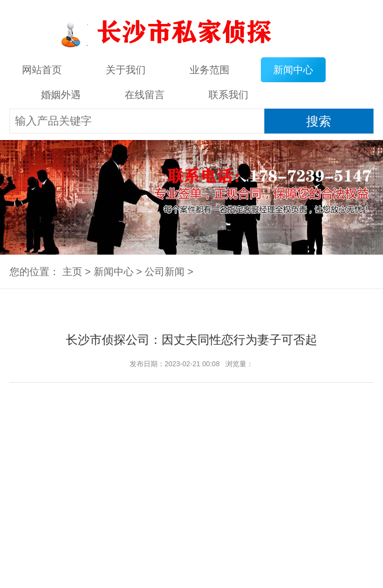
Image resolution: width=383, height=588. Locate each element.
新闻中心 (293, 69)
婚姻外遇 (61, 94)
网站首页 (42, 69)
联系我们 (228, 94)
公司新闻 (165, 271)
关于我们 (126, 69)
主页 (72, 271)
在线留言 (145, 94)
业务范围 (209, 69)
